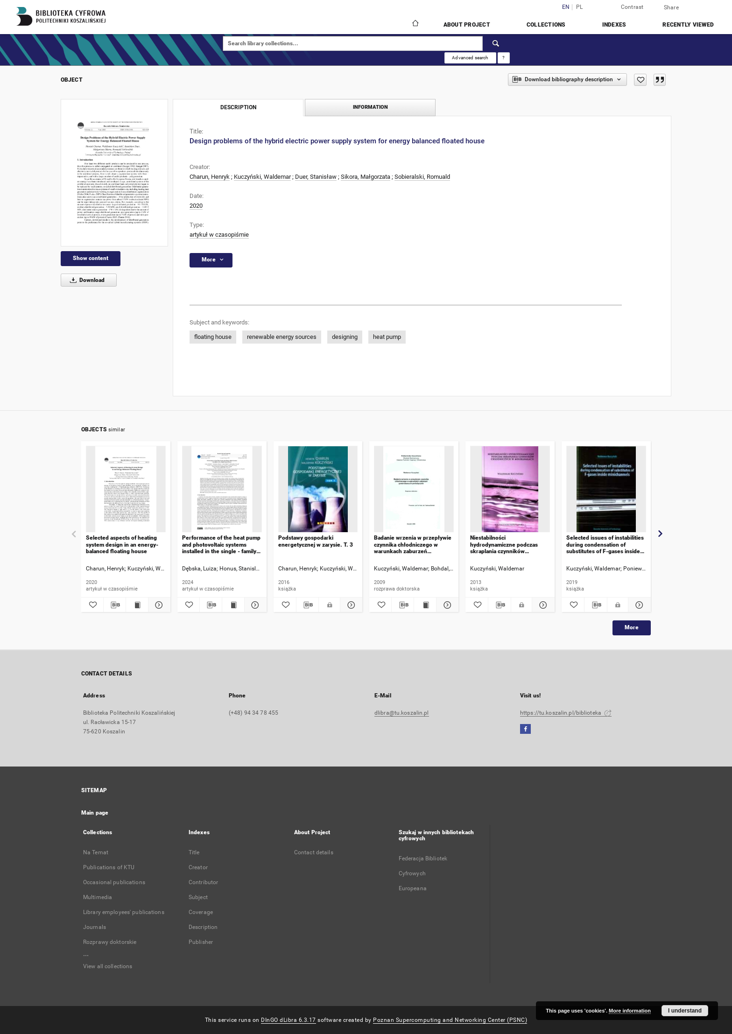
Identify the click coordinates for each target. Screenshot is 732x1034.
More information (630, 1010)
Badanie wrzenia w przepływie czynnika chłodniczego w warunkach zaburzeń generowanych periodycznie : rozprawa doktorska (412, 545)
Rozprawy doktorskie (109, 942)
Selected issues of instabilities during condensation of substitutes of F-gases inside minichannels (605, 545)
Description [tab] (238, 107)
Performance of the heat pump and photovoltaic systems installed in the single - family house (221, 545)
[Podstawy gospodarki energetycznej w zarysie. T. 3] (318, 489)
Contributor (203, 882)
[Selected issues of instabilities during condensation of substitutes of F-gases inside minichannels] (606, 489)
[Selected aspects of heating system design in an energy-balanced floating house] (125, 489)
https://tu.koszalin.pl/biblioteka (566, 713)
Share (671, 7)
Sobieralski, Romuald (422, 176)
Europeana (413, 888)
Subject (198, 897)
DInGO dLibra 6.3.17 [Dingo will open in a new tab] (288, 1020)
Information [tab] (370, 107)
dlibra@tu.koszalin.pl (401, 713)
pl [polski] (579, 7)
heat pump (387, 336)
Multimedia (97, 897)
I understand (685, 1010)
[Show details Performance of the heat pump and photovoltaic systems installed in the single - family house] (254, 605)
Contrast (632, 7)
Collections (546, 24)
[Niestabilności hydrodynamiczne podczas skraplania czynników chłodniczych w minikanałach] (510, 489)
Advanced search (470, 57)
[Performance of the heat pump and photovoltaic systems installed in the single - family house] (222, 489)
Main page (94, 812)
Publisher (201, 942)
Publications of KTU (108, 867)
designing (345, 336)
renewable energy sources (282, 336)
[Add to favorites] (640, 80)
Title (194, 852)
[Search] (496, 43)
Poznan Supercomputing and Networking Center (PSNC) (450, 1020)
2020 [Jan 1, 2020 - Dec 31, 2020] (196, 205)
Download (86, 280)
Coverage (201, 912)
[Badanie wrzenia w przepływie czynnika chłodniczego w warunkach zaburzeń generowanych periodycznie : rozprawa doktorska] (413, 489)
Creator (198, 867)
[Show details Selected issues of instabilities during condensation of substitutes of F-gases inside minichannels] (638, 605)
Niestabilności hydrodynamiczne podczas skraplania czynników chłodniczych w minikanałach (507, 545)
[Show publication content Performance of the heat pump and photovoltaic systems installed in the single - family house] (233, 605)
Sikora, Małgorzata (365, 176)
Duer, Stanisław (316, 176)
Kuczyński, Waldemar (262, 176)
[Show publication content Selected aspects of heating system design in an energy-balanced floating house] (137, 605)
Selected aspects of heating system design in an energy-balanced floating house (122, 545)
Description (203, 927)
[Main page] (414, 24)
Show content (90, 258)
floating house (213, 336)
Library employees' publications (123, 912)
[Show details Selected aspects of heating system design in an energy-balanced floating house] (158, 605)
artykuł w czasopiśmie (219, 234)
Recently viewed (688, 24)
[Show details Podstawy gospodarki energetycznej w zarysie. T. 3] (350, 605)
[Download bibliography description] (115, 605)
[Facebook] (525, 729)
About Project (466, 24)
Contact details (313, 852)
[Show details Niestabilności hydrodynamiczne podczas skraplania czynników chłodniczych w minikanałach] (542, 605)
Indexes (614, 24)
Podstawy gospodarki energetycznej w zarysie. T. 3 (315, 541)
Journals (94, 927)
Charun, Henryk (210, 176)
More (632, 627)
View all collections (107, 966)
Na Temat (95, 852)
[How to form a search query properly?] (504, 57)
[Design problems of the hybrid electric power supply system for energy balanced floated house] (114, 172)
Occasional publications (114, 882)
